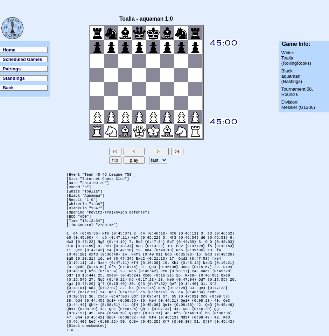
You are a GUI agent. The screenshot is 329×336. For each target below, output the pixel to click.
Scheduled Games (22, 59)
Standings (14, 78)
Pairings (12, 68)
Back (8, 87)
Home (9, 49)
